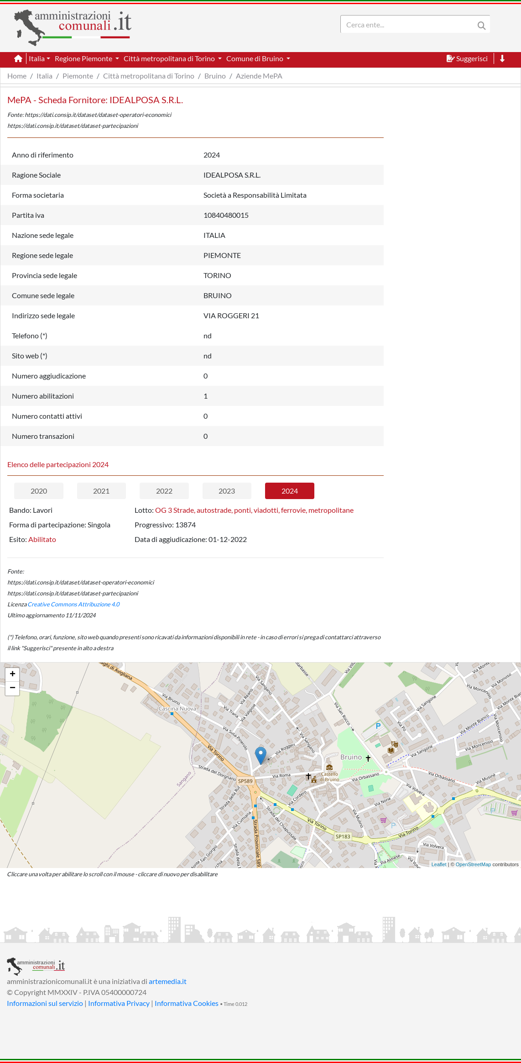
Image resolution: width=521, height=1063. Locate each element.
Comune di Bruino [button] (255, 58)
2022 (164, 490)
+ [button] (13, 675)
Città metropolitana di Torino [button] (170, 58)
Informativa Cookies (187, 1003)
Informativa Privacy (119, 1003)
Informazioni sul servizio (45, 1003)
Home (16, 75)
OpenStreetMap (473, 864)
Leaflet (439, 864)
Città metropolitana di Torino (148, 75)
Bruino (215, 75)
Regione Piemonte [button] (84, 58)
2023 (227, 490)
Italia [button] (37, 58)
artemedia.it (168, 981)
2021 (101, 490)
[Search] (409, 24)
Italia (44, 75)
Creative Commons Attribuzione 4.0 (73, 604)
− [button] (13, 688)
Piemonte (78, 75)
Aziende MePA (259, 75)
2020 (39, 490)
